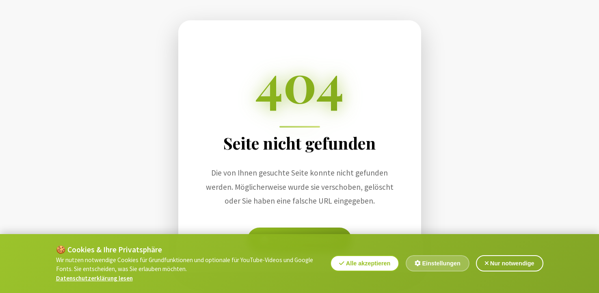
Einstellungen (437, 264)
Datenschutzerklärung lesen (94, 279)
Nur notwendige (509, 264)
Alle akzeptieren (364, 264)
